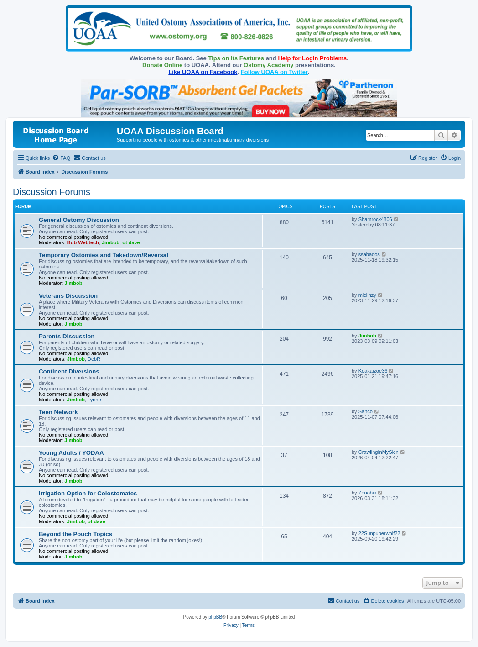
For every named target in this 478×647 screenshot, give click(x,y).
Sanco (365, 411)
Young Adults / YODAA (71, 452)
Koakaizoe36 (373, 370)
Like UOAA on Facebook (202, 71)
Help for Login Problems (312, 58)
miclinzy (367, 295)
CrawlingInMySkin (378, 452)
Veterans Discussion (68, 295)
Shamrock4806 (375, 219)
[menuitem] (61, 158)
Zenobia (367, 492)
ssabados (369, 254)
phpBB (215, 617)
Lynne (94, 399)
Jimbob (111, 242)
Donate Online (162, 65)
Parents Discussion (66, 336)
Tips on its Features (236, 58)
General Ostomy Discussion (79, 219)
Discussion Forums (51, 192)
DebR (94, 359)
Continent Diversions (69, 371)
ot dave (131, 242)
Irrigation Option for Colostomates (88, 493)
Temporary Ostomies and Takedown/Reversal (103, 255)
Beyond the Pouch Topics (75, 534)
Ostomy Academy (268, 65)
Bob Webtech (83, 242)
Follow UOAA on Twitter (274, 71)
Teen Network (58, 412)
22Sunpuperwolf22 (379, 533)
